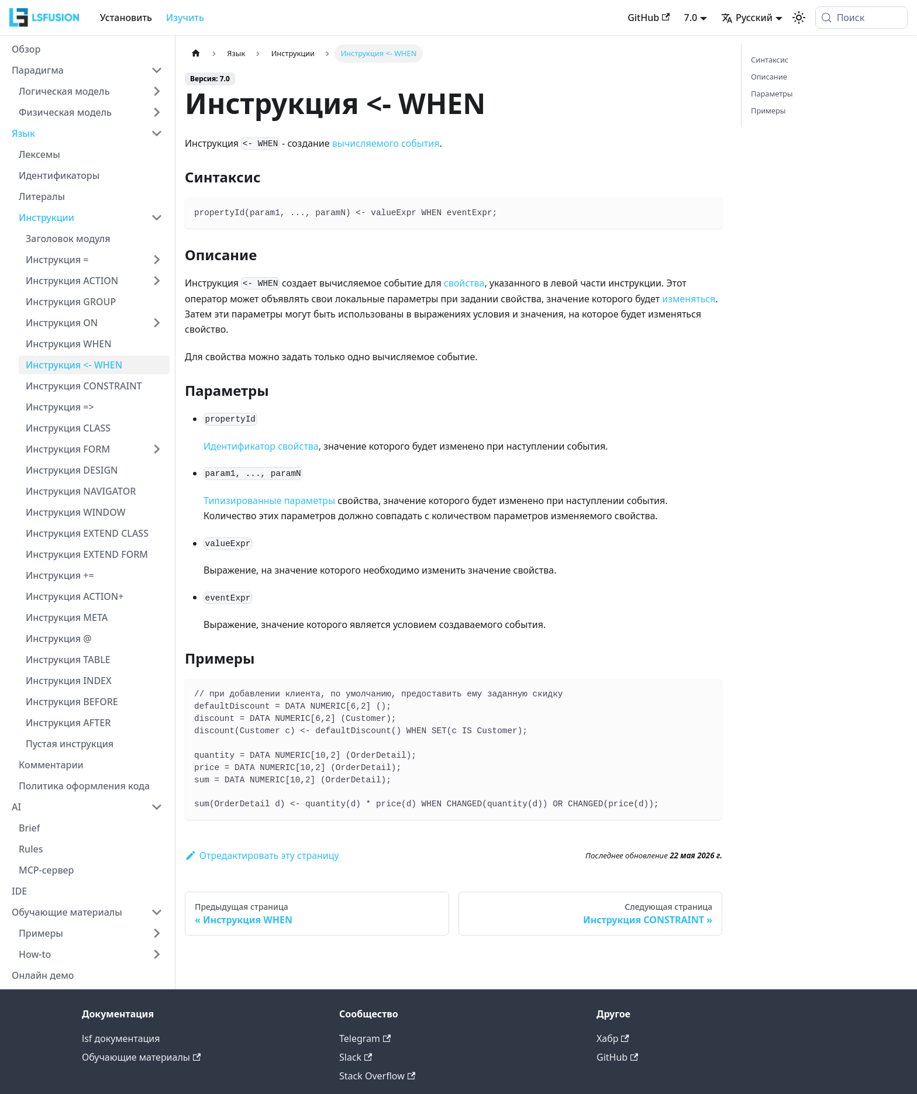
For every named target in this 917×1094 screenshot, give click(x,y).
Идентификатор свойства (261, 446)
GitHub (649, 17)
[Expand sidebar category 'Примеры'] (157, 933)
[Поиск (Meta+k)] (861, 17)
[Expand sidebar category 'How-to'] (157, 954)
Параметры (772, 93)
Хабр (613, 1038)
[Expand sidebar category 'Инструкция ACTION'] (157, 280)
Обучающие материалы (141, 1057)
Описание (769, 76)
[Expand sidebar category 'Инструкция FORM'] (157, 449)
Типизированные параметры (269, 500)
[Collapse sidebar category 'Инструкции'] (157, 217)
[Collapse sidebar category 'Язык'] (157, 133)
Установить (126, 17)
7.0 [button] (690, 17)
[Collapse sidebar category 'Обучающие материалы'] (157, 912)
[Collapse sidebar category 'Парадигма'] (157, 70)
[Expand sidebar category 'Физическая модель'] (157, 112)
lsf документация (121, 1038)
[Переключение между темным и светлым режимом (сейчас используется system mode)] (799, 17)
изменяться (688, 298)
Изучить (185, 17)
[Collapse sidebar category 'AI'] (157, 807)
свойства (464, 283)
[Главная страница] (196, 53)
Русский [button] (747, 17)
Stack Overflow (377, 1075)
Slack (355, 1057)
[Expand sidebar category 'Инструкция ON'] (157, 322)
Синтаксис (769, 59)
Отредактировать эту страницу (262, 855)
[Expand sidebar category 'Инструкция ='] (157, 259)
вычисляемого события (386, 143)
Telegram (365, 1038)
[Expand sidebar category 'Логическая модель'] (157, 91)
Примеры (768, 110)
